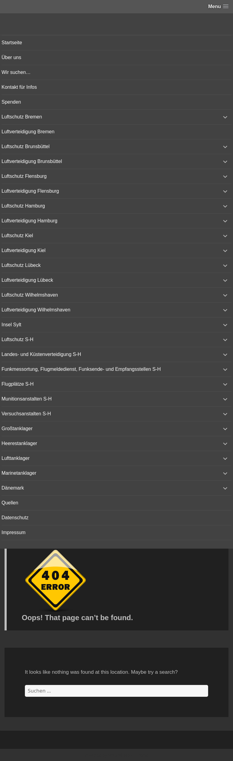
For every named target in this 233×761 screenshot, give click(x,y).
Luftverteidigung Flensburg (30, 191)
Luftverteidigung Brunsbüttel (32, 161)
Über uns (11, 57)
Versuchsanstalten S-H (26, 413)
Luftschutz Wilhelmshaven (30, 294)
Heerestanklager (19, 443)
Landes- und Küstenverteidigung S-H (41, 354)
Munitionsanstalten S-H (27, 398)
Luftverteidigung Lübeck (27, 280)
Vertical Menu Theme (128, 755)
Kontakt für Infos (19, 87)
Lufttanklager (16, 458)
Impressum (13, 532)
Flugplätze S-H (18, 384)
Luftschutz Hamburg (23, 205)
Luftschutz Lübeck (21, 265)
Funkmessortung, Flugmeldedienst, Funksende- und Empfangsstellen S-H (81, 369)
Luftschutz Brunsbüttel (25, 146)
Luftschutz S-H (17, 339)
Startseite (12, 42)
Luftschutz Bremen (22, 116)
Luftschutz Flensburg (24, 176)
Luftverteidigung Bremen (28, 131)
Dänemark (13, 487)
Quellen (10, 502)
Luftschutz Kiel (17, 235)
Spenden (11, 102)
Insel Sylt (11, 324)
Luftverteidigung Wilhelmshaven (36, 309)
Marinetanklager (19, 473)
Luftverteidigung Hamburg (29, 220)
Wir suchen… (16, 72)
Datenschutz (15, 517)
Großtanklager (17, 428)
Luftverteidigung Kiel (24, 250)
